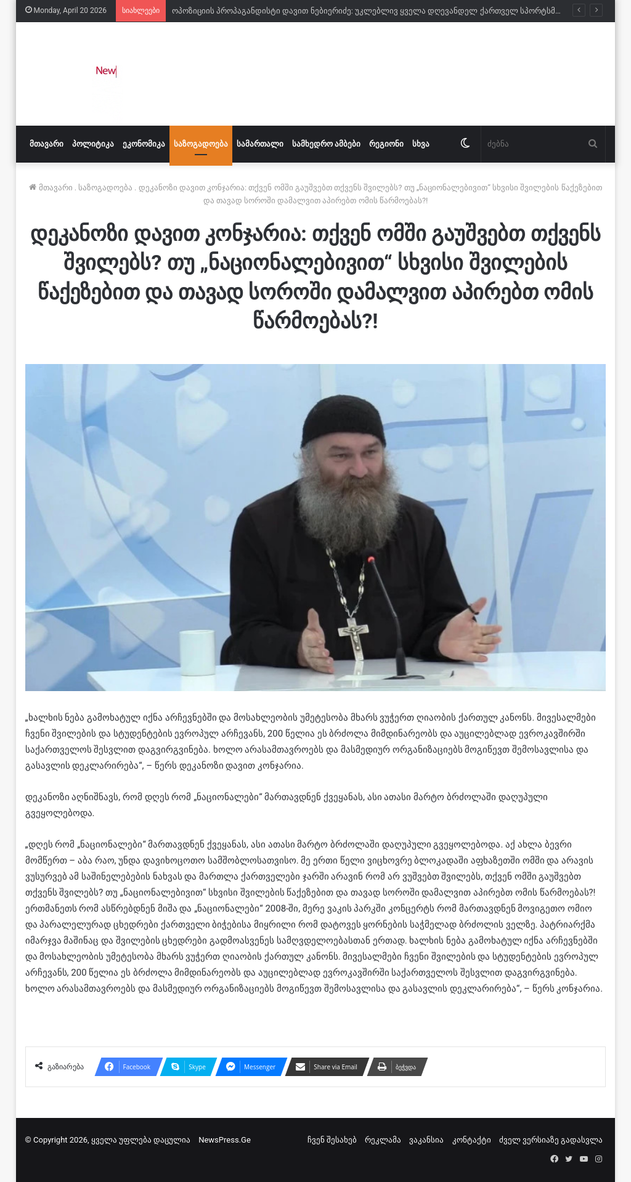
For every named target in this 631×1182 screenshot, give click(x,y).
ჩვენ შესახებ (332, 1139)
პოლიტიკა (93, 143)
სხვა (420, 143)
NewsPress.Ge (224, 1139)
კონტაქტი (471, 1139)
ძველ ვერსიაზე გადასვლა (551, 1139)
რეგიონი (386, 143)
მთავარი (46, 143)
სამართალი (260, 143)
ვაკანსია (426, 1139)
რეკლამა (383, 1139)
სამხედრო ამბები (326, 143)
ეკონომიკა (144, 143)
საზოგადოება (201, 143)
